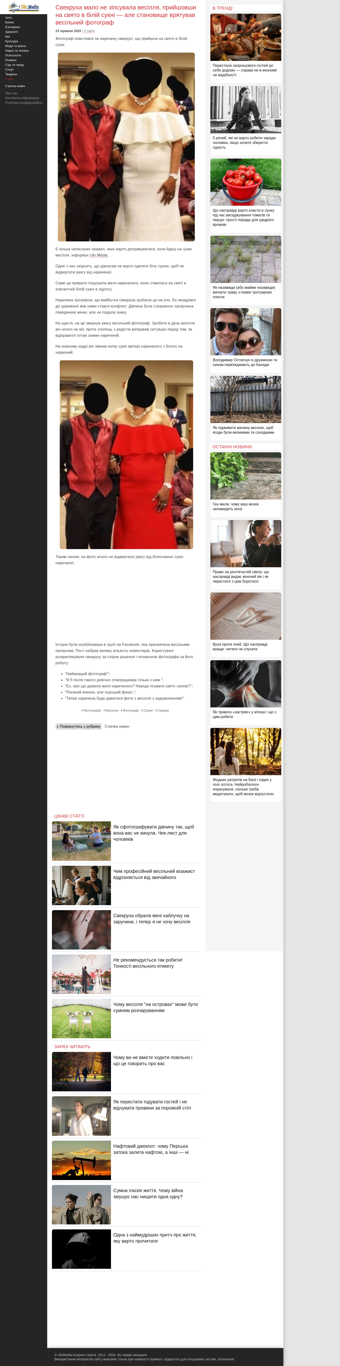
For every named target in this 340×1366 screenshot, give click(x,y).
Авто (8, 17)
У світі (89, 31)
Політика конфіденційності (25, 103)
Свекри (163, 710)
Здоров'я (11, 32)
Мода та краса (15, 46)
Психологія (13, 55)
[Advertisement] (126, 604)
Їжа (7, 36)
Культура (11, 41)
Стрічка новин (117, 726)
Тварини (11, 74)
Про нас (11, 93)
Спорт (9, 69)
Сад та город (14, 65)
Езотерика (12, 27)
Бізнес (9, 22)
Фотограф (131, 710)
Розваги (10, 60)
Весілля (112, 710)
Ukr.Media (99, 255)
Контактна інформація (22, 98)
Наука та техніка (17, 50)
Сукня (148, 710)
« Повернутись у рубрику (78, 726)
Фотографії (92, 710)
